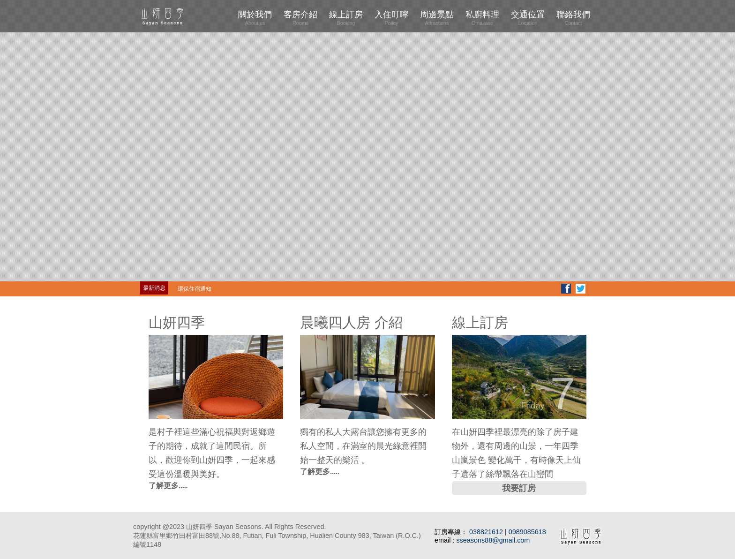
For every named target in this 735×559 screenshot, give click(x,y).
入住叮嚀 (391, 18)
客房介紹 (300, 18)
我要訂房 (519, 488)
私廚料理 (482, 18)
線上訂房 (346, 18)
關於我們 (255, 18)
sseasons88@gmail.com (493, 540)
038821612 (487, 532)
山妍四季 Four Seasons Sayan (180, 16)
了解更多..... (168, 486)
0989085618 (527, 532)
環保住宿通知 (194, 289)
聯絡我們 (573, 18)
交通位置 (528, 18)
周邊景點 (437, 18)
